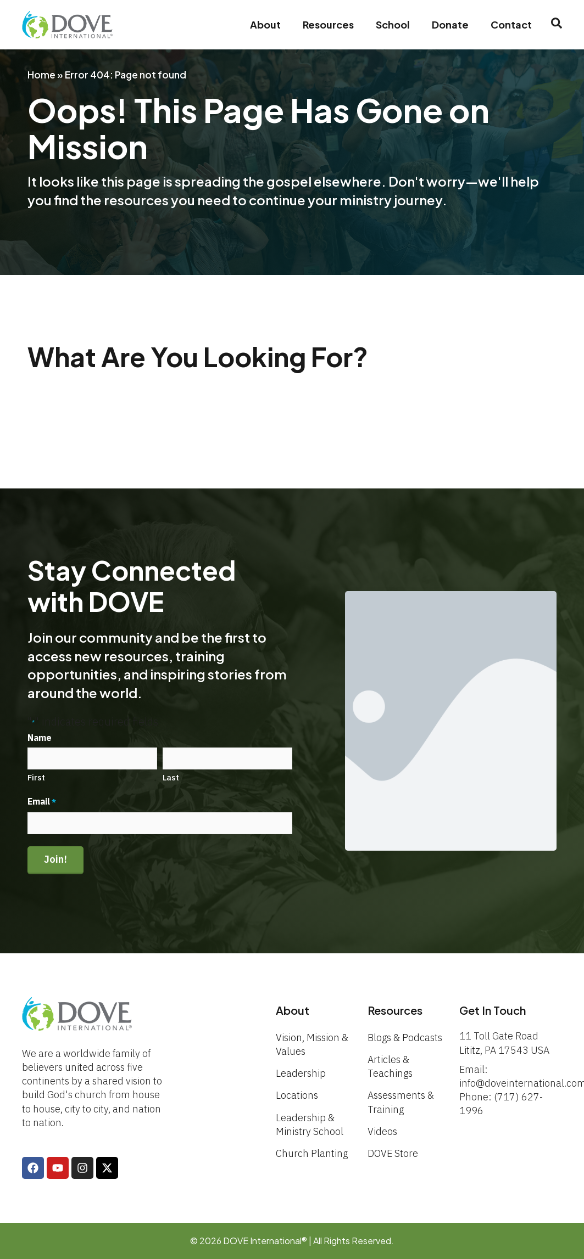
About (265, 24)
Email (41, 802)
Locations (297, 1095)
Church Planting (312, 1153)
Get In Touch (492, 1010)
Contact (511, 24)
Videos (382, 1131)
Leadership (301, 1073)
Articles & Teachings (390, 1066)
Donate (450, 24)
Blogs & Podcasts (405, 1037)
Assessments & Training (401, 1102)
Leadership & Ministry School (309, 1124)
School (393, 24)
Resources (328, 24)
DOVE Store (393, 1153)
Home (41, 75)
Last (171, 777)
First (36, 777)
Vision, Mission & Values (312, 1044)
